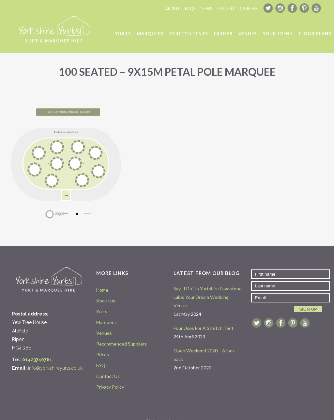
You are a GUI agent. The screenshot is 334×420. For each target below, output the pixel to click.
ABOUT (172, 8)
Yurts (101, 311)
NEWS (206, 8)
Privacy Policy (110, 387)
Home (102, 290)
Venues (104, 333)
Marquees (106, 322)
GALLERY (226, 8)
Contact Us (108, 376)
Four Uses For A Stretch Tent (204, 328)
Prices (102, 354)
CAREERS (249, 8)
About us (105, 300)
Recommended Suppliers (121, 344)
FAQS (190, 8)
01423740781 (37, 359)
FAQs (102, 365)
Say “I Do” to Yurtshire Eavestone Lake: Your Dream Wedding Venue (208, 297)
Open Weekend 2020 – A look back (204, 355)
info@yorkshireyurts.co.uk (55, 368)
